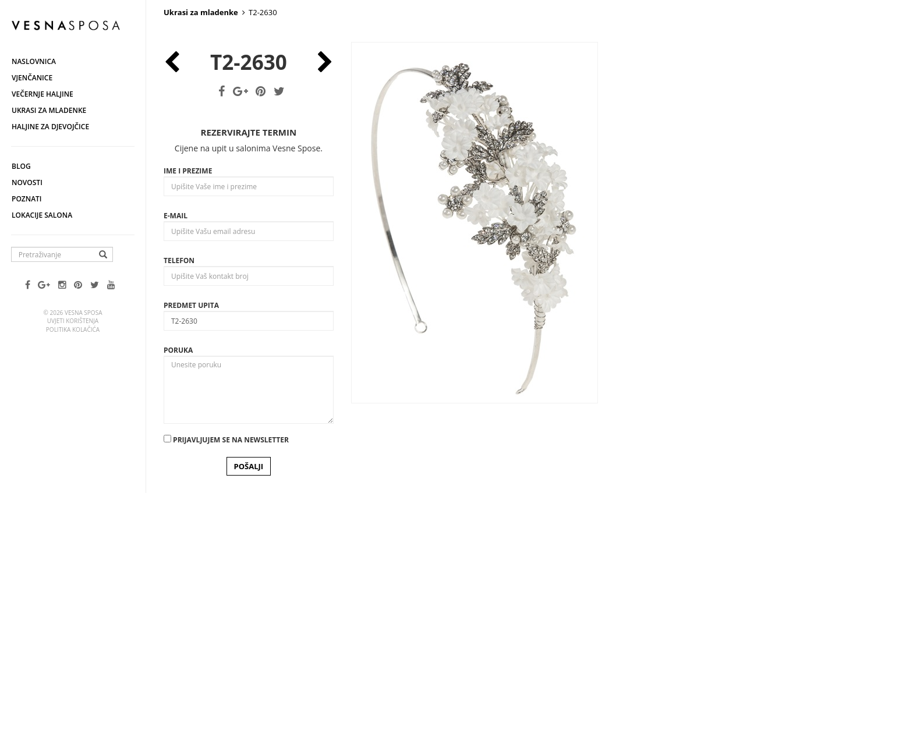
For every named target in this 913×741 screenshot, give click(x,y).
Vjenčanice (32, 78)
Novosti (27, 182)
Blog (21, 166)
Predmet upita (191, 541)
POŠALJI (249, 702)
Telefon (179, 496)
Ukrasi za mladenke (49, 110)
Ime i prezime (188, 407)
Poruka (178, 586)
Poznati (27, 199)
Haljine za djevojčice (50, 127)
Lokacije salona (42, 215)
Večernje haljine (42, 94)
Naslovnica (34, 61)
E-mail (175, 451)
